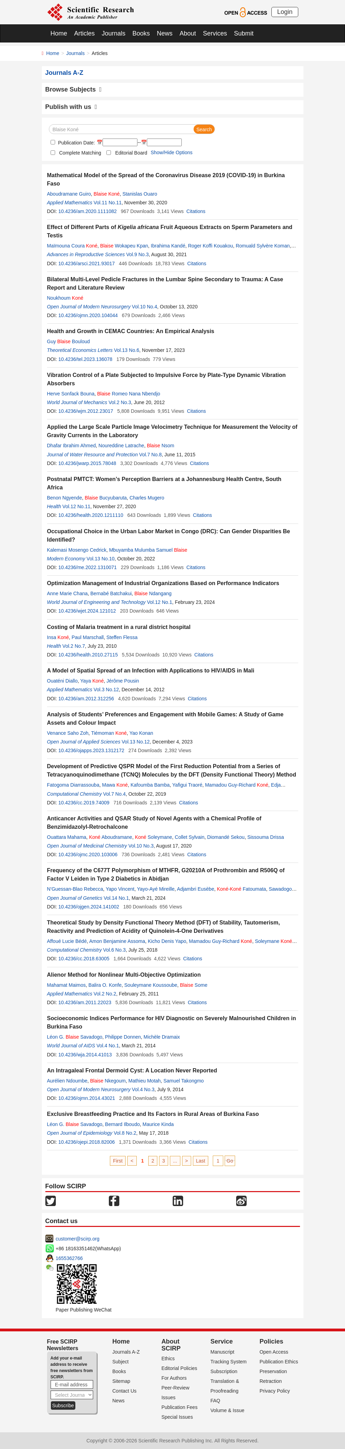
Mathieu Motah (144, 1081)
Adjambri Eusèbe (195, 889)
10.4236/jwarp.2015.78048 (87, 463)
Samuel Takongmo (183, 1081)
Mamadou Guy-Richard (236, 785)
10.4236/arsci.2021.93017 (86, 263)
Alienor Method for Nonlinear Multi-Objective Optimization (124, 975)
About (188, 33)
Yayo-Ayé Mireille (156, 889)
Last (200, 1161)
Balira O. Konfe (105, 985)
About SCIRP (171, 1345)
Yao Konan (141, 733)
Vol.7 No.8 (150, 454)
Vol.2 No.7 (73, 646)
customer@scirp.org (77, 1239)
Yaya (92, 681)
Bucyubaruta (106, 498)
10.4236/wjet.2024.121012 (87, 611)
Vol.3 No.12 (106, 689)
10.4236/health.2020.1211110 (90, 515)
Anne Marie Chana (67, 593)
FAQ (215, 1400)
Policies (271, 1341)
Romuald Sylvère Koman (263, 246)
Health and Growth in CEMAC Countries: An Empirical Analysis (131, 331)
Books (141, 33)
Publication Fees (180, 1407)
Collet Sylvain (189, 837)
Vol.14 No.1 (116, 898)
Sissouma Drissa (265, 837)
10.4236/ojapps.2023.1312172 (91, 750)
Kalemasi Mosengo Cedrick (76, 550)
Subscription (223, 1371)
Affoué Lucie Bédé (67, 941)
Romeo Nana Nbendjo (128, 393)
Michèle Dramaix (162, 1037)
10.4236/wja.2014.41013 (85, 1054)
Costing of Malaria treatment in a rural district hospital (119, 627)
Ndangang (153, 593)
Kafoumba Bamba (150, 785)
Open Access (274, 1352)
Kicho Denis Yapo (167, 941)
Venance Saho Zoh (68, 733)
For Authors (174, 1378)
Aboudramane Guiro (69, 194)
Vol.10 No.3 (140, 846)
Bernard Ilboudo (122, 1124)
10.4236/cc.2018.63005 (83, 958)
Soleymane (153, 837)
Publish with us (71, 106)
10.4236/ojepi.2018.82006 (86, 1142)
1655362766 (69, 1258)
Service (221, 1341)
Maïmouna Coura (72, 246)
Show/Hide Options (172, 152)
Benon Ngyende (64, 498)
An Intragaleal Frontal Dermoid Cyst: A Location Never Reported (132, 1070)
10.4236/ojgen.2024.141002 (88, 906)
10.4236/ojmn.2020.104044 (88, 315)
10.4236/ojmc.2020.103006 (88, 854)
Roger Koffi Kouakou (210, 246)
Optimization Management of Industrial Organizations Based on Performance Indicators (163, 583)
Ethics (168, 1358)
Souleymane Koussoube (150, 985)
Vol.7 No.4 (114, 794)
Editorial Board (131, 153)
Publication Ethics (279, 1361)
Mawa (115, 785)
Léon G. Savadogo (75, 1037)
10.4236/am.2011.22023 (84, 1002)
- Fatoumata (241, 889)
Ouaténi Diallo (62, 681)
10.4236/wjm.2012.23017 (85, 411)
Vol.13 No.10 (100, 558)
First (117, 1161)
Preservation (273, 1371)
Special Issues (177, 1417)
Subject (120, 1361)
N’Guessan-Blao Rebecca (75, 889)
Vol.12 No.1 (159, 602)
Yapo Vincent (120, 889)
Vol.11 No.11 (107, 202)
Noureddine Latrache (121, 445)
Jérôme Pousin (122, 681)
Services (215, 33)
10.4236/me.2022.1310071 (87, 567)
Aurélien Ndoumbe (67, 1081)
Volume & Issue (227, 1410)
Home (59, 33)
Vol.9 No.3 (137, 254)
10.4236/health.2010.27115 (88, 654)
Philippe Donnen (123, 1037)
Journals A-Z (126, 1352)
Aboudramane (110, 837)
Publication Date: (76, 142)
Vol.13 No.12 (136, 742)
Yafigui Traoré (187, 785)
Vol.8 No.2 (125, 1133)
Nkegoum (108, 1081)
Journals (114, 33)
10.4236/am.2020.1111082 (87, 211)
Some (194, 985)
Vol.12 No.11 (76, 506)
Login (284, 11)
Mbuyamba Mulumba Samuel (148, 550)
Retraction (271, 1381)
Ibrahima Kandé (168, 246)
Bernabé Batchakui (111, 593)
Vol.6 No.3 (114, 950)
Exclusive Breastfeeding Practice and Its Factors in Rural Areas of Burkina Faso (153, 1114)
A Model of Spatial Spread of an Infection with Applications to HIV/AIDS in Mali (150, 671)
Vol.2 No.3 (119, 402)
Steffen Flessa (121, 637)
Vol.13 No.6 (126, 350)
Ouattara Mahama (67, 837)
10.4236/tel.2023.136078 (85, 359)
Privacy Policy (275, 1391)
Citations (195, 211)
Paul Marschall (88, 637)
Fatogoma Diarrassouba (73, 785)
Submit (244, 33)
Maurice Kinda (158, 1124)
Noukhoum (65, 298)
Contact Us (124, 1391)
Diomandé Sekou (226, 837)
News (165, 33)
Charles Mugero (146, 498)
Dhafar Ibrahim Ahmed (71, 445)
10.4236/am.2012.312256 (86, 698)
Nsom (160, 445)
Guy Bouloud (68, 341)
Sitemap (121, 1381)
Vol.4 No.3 (143, 1089)
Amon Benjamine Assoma (117, 941)
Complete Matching (80, 153)
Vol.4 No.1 (107, 1045)
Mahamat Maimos (66, 985)
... (175, 1161)
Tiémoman (109, 733)
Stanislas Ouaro (139, 194)
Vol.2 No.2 (104, 994)
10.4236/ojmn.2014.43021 (86, 1098)
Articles (84, 33)
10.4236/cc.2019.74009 (83, 802)
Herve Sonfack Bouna (71, 393)
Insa (58, 637)
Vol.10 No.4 (144, 306)
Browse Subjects (73, 89)
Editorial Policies (179, 1368)
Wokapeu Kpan (124, 246)
